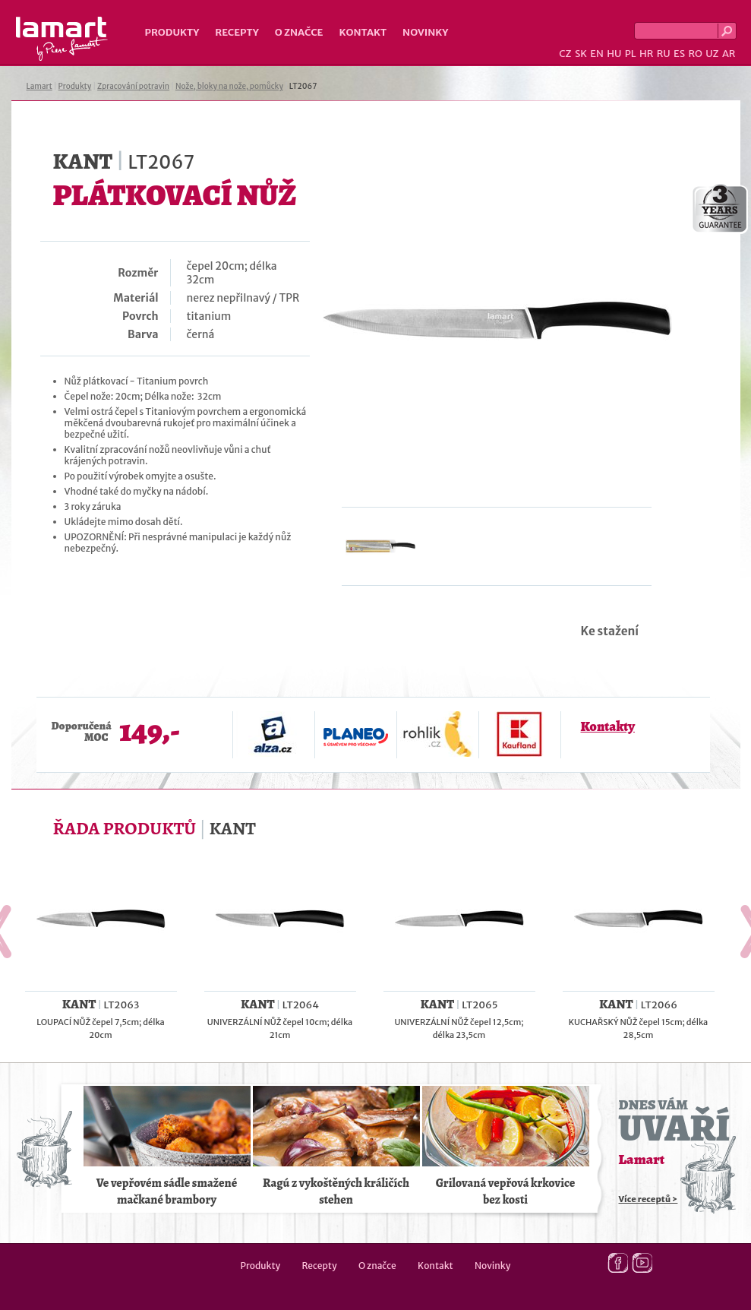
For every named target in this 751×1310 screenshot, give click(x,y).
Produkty (172, 32)
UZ (711, 53)
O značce (299, 32)
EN (597, 53)
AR (729, 53)
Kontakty (608, 726)
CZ (565, 53)
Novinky (425, 32)
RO (695, 53)
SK (581, 53)
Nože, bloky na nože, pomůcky (229, 86)
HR (646, 53)
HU (614, 53)
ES (679, 53)
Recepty (236, 32)
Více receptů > (648, 1199)
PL (630, 53)
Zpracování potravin (133, 86)
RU (664, 53)
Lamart (62, 38)
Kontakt (363, 32)
